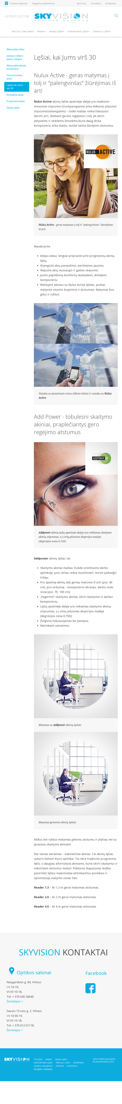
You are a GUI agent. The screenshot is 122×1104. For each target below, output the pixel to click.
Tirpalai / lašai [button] (102, 31)
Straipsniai (110, 3)
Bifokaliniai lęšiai (15, 94)
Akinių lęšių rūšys (15, 49)
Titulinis (38, 1059)
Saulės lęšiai (13, 107)
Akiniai (48, 1059)
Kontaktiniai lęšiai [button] (78, 31)
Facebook (96, 973)
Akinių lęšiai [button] (56, 31)
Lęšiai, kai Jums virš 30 (15, 87)
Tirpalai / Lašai (63, 1062)
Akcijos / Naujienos (23, 31)
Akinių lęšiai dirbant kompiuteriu (16, 67)
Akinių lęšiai (61, 1059)
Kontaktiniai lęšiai (43, 1062)
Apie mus (81, 3)
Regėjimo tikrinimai (43, 1069)
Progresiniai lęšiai (16, 101)
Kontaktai (96, 3)
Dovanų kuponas (18, 3)
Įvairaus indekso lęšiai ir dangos (15, 57)
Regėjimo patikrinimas (43, 3)
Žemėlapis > (15, 1001)
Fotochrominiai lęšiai (14, 77)
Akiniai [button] (41, 31)
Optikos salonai (29, 972)
